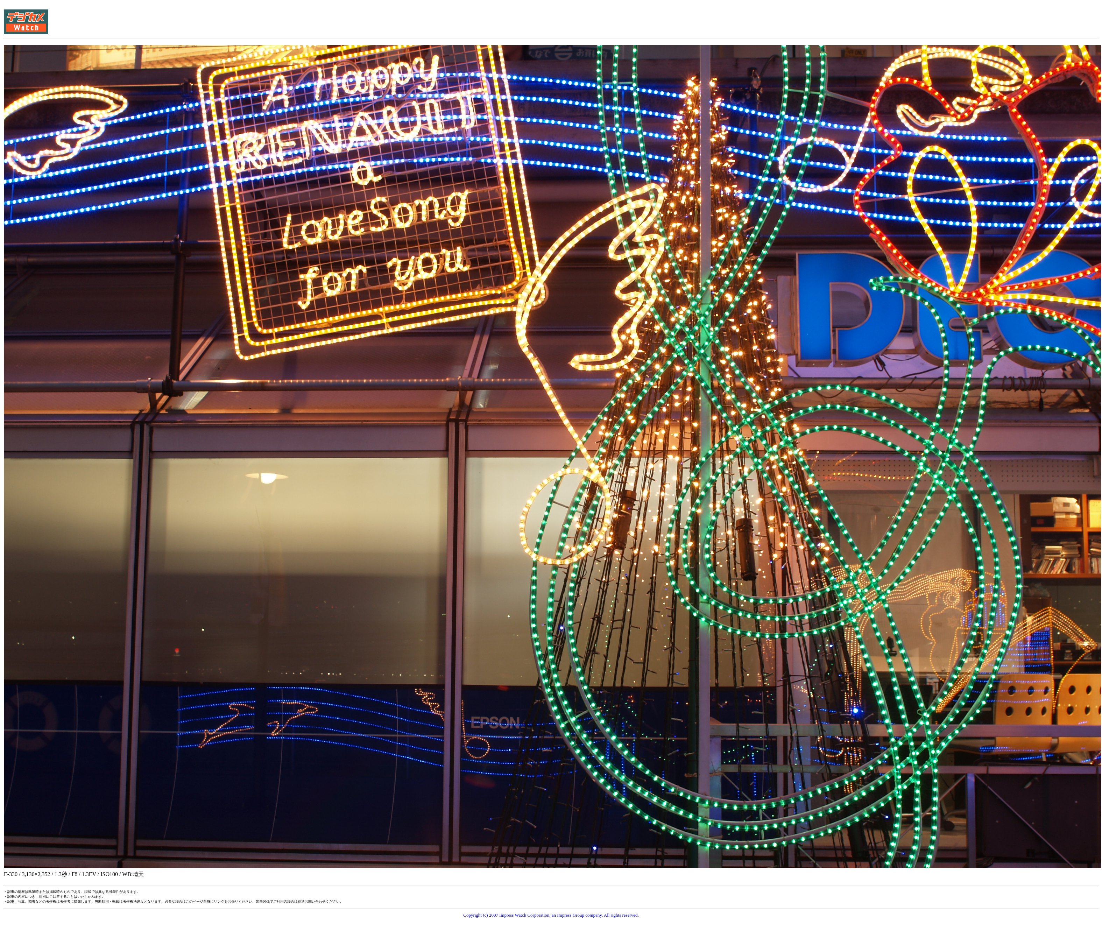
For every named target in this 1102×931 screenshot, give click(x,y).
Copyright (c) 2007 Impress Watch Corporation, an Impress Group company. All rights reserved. (551, 915)
